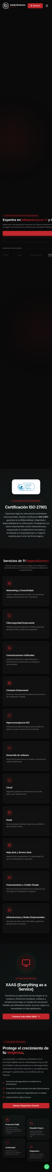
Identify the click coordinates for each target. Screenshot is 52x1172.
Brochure (35, 6)
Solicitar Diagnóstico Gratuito (26, 1105)
